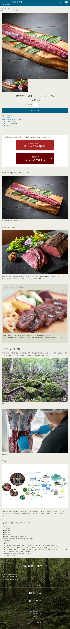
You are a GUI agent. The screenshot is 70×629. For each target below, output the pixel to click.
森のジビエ (6, 8)
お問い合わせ (35, 618)
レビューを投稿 (6, 117)
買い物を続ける (6, 125)
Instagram (35, 600)
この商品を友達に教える (8, 121)
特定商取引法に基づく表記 (35, 613)
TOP (2, 8)
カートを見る (61, 3)
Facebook (35, 592)
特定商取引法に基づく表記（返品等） (12, 119)
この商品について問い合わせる (10, 123)
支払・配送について (35, 611)
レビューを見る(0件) (7, 115)
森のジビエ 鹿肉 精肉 (15, 10)
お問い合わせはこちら (35, 585)
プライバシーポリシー (35, 616)
